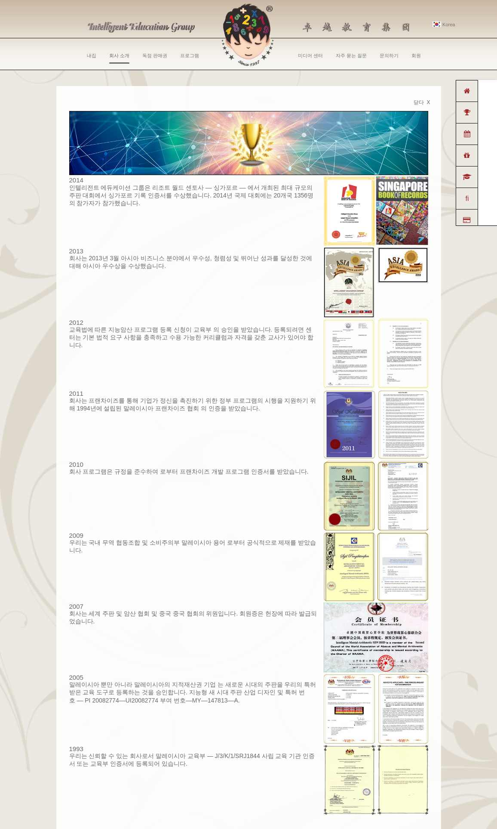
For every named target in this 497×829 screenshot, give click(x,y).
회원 (416, 55)
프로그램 (189, 55)
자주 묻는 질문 (351, 55)
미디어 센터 (310, 55)
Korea (444, 24)
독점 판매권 (154, 55)
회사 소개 (119, 58)
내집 (91, 55)
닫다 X (422, 102)
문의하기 (389, 55)
